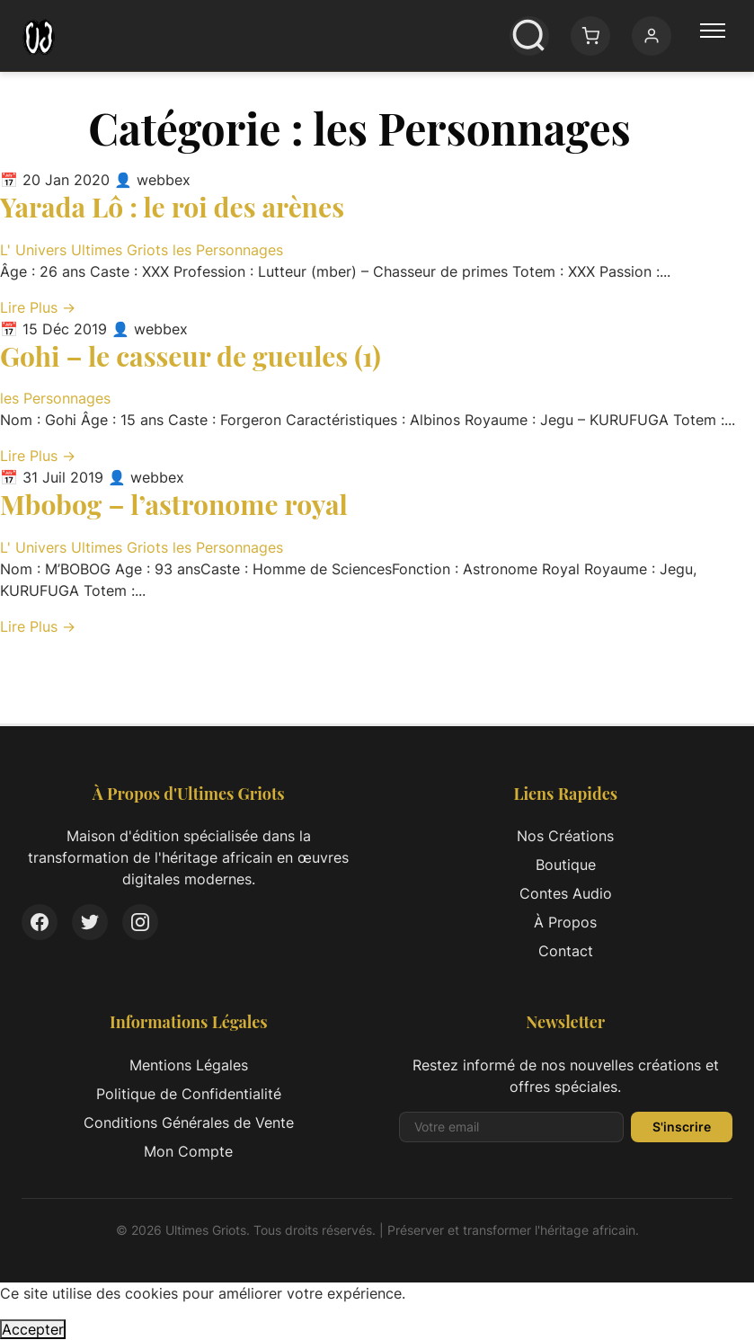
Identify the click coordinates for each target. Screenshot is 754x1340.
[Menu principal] (712, 36)
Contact (565, 951)
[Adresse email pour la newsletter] (512, 1127)
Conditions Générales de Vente (189, 1122)
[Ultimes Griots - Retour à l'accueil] (39, 35)
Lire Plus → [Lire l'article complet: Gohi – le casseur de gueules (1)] (37, 456)
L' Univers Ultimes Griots (86, 250)
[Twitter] (90, 922)
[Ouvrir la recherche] (529, 36)
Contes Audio (565, 893)
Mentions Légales (188, 1065)
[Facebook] (40, 922)
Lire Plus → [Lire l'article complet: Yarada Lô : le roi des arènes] (37, 307)
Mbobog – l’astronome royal (174, 504)
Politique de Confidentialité (188, 1094)
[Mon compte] (651, 36)
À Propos (565, 922)
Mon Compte (188, 1151)
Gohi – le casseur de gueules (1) (190, 356)
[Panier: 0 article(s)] (590, 36)
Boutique (566, 865)
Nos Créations (565, 836)
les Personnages (228, 250)
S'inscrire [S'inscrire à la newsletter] (681, 1126)
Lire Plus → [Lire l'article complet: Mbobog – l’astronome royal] (37, 626)
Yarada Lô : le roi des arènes (172, 207)
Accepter (33, 1329)
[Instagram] (140, 922)
